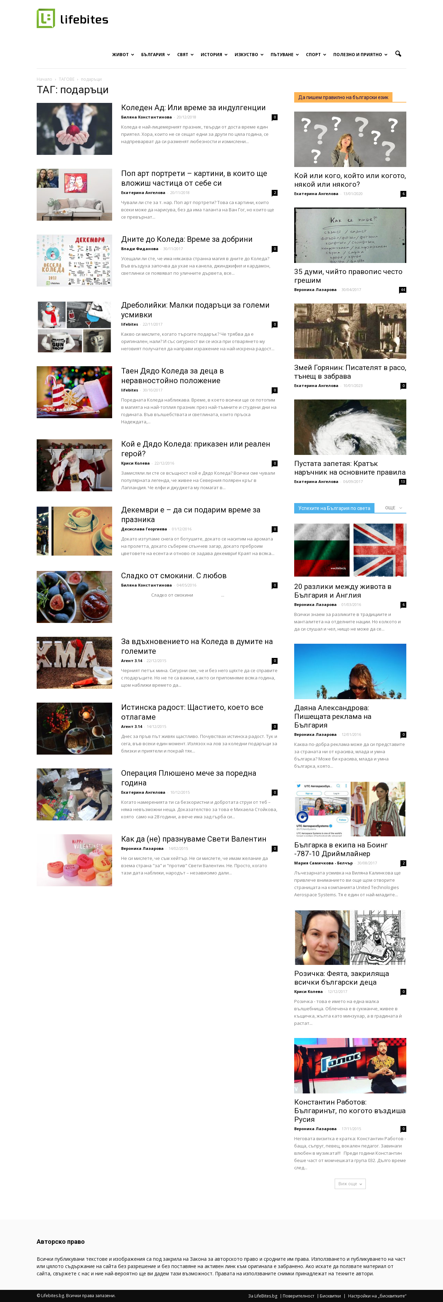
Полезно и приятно (360, 55)
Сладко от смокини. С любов (174, 575)
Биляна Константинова (146, 117)
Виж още (350, 1184)
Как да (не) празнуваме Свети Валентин (193, 839)
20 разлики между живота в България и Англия (342, 590)
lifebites (129, 324)
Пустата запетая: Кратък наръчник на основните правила (350, 467)
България (155, 55)
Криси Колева (135, 463)
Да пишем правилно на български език (343, 97)
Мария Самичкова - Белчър (323, 862)
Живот (123, 55)
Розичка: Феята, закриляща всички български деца (341, 977)
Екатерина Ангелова (143, 192)
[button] (398, 54)
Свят (185, 55)
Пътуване (285, 55)
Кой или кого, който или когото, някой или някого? (350, 179)
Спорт (316, 55)
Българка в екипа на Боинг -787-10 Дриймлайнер (341, 849)
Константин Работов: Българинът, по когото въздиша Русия (350, 1111)
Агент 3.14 (131, 660)
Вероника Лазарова (142, 848)
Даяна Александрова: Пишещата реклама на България (332, 716)
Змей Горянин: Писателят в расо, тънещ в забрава (350, 371)
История (214, 55)
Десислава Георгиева (144, 528)
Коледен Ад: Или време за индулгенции (193, 107)
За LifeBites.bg (262, 1296)
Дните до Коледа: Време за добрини (187, 239)
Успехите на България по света (334, 508)
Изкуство (249, 55)
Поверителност (298, 1296)
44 (403, 289)
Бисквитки (330, 1296)
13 (403, 481)
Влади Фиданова (140, 248)
